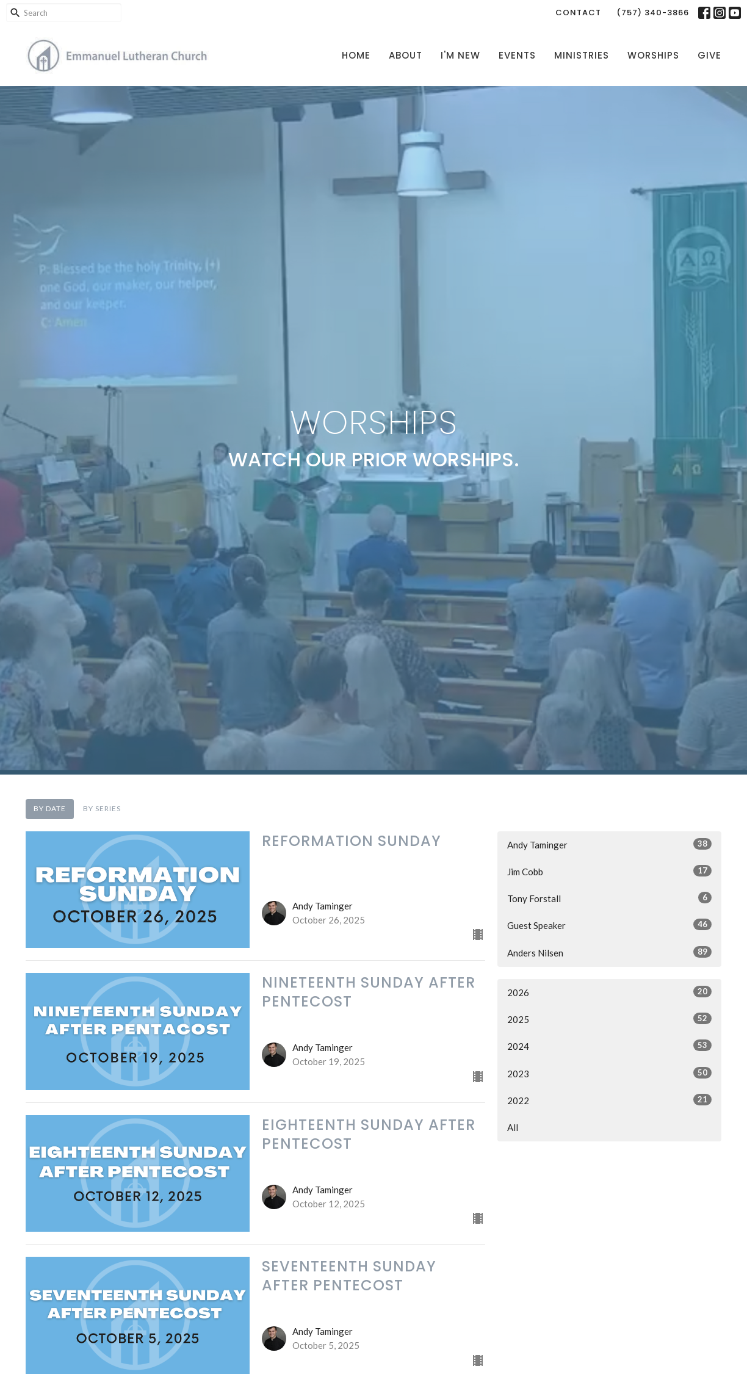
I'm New (460, 55)
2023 (609, 1073)
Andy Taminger (609, 844)
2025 (609, 1019)
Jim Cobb (609, 871)
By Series (102, 808)
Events (517, 55)
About (405, 55)
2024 (609, 1045)
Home (356, 55)
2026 (609, 992)
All (512, 1127)
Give (709, 55)
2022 (609, 1100)
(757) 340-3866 (652, 12)
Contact (578, 12)
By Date (50, 808)
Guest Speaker (609, 925)
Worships (653, 55)
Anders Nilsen (609, 952)
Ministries (581, 55)
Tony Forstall (609, 898)
